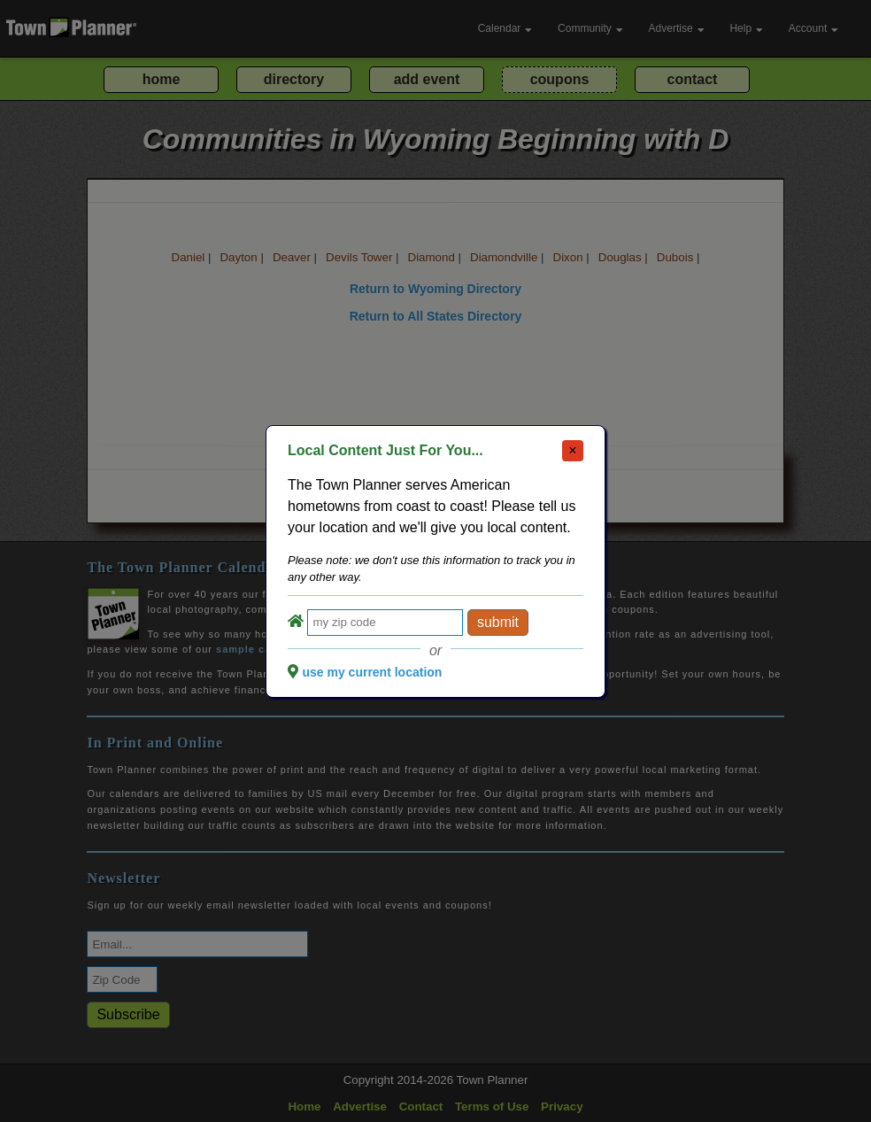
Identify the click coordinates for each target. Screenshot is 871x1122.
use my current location (372, 672)
